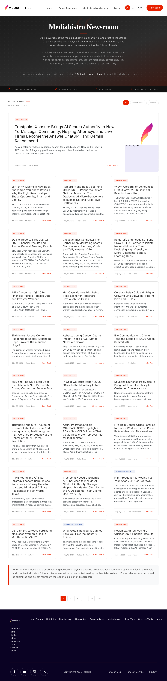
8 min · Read (113, 165)
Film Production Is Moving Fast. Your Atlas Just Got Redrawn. (134, 479)
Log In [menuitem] (117, 8)
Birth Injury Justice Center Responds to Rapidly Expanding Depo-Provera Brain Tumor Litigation (31, 340)
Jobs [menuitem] (49, 8)
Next (101, 598)
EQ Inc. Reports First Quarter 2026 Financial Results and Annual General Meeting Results (32, 243)
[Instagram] (34, 672)
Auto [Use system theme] (140, 8)
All (126, 103)
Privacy (153, 672)
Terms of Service (135, 672)
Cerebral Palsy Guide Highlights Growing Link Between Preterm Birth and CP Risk (134, 296)
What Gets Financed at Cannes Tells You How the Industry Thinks (82, 534)
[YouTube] (24, 672)
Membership (65, 619)
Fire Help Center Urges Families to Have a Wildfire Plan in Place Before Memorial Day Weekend (134, 428)
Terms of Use (114, 672)
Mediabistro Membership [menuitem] (95, 8)
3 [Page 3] (77, 598)
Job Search (37, 619)
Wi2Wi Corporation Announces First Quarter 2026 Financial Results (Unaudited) (134, 190)
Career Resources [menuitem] (67, 8)
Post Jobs (155, 7)
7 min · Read (47, 273)
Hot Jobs (50, 619)
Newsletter (80, 619)
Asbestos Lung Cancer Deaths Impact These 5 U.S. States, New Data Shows (82, 339)
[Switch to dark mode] (133, 7)
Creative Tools (145, 619)
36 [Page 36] (91, 598)
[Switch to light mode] (127, 7)
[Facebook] (14, 672)
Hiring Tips (129, 619)
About (159, 619)
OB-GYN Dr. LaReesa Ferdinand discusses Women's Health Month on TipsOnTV (32, 534)
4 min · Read (98, 221)
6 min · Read (98, 512)
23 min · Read (98, 406)
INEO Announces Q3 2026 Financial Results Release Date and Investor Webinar (31, 296)
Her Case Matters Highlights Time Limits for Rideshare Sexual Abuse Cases (81, 296)
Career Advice (97, 619)
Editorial (153, 103)
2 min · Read (47, 221)
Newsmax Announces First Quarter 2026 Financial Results (133, 532)
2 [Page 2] (70, 598)
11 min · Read (149, 555)
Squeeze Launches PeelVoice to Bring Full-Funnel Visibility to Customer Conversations (134, 385)
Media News (114, 619)
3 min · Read (98, 273)
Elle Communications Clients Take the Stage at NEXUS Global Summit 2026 (134, 339)
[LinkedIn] (44, 672)
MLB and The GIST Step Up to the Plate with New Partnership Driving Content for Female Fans (32, 385)
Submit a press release (90, 74)
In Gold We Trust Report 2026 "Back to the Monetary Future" (82, 383)
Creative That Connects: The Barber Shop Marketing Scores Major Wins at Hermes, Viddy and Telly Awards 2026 (82, 244)
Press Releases (138, 103)
